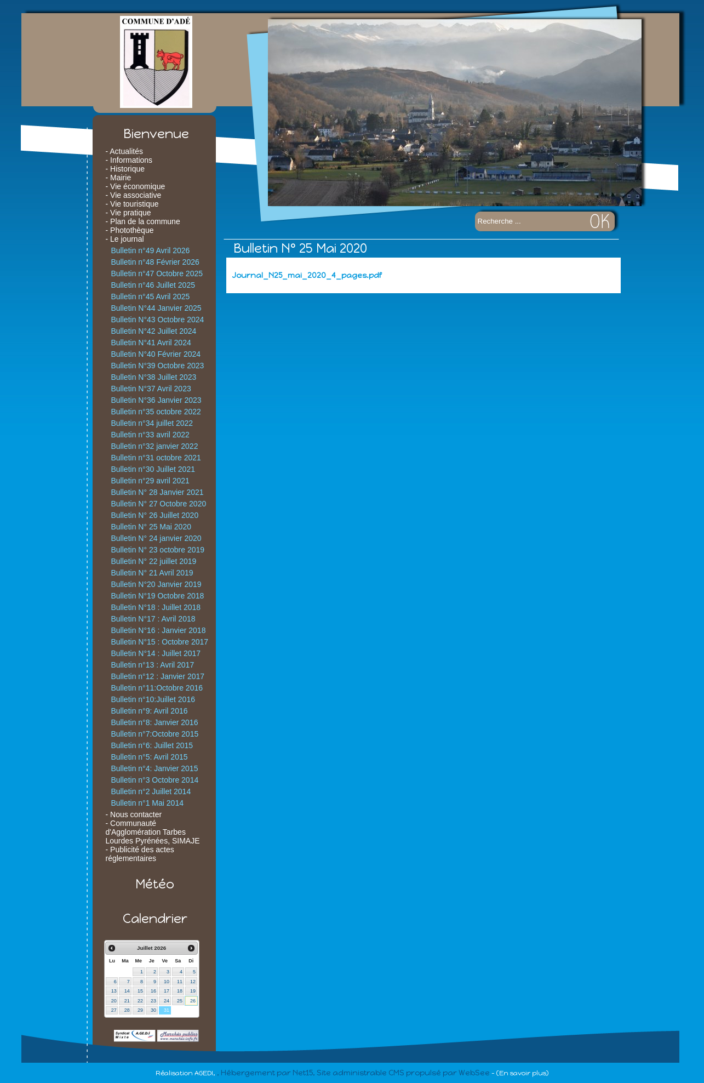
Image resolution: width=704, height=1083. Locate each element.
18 (179, 991)
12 (193, 981)
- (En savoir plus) (519, 1073)
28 (127, 1010)
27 (114, 1010)
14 (127, 991)
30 (153, 1010)
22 (140, 1001)
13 (114, 991)
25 (179, 1001)
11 (179, 981)
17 (166, 991)
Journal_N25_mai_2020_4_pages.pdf (306, 275)
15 (140, 991)
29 (140, 1010)
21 (127, 1001)
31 (166, 1010)
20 (114, 1001)
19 (193, 991)
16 (153, 991)
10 (166, 981)
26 (193, 1001)
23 (153, 1001)
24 (166, 1001)
